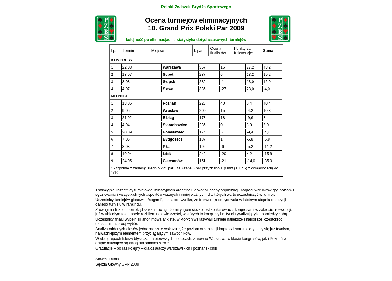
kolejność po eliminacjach (150, 40)
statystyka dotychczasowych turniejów (211, 40)
